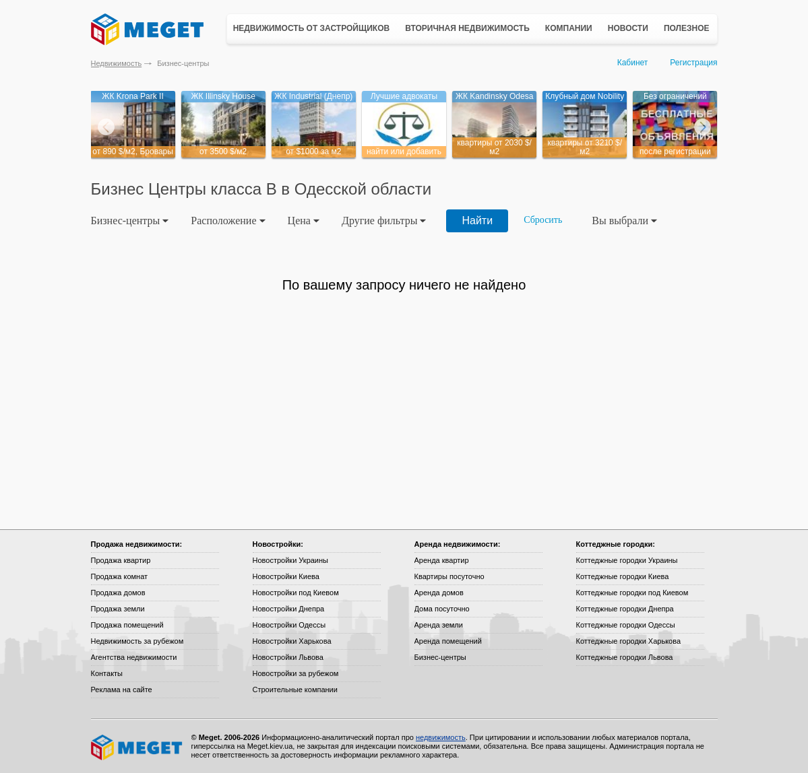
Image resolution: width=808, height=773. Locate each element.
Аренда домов (439, 593)
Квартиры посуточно (449, 576)
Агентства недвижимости (134, 657)
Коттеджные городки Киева (622, 576)
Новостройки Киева (286, 576)
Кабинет (632, 62)
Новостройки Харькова (292, 641)
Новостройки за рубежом (296, 673)
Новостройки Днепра (289, 609)
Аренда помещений (448, 641)
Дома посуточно (442, 609)
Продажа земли (118, 609)
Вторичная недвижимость (467, 28)
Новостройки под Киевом (296, 593)
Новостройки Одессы (289, 625)
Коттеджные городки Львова (624, 657)
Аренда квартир (441, 560)
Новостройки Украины (291, 560)
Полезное (687, 28)
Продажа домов (118, 593)
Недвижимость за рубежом (137, 641)
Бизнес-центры (440, 657)
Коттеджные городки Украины (627, 560)
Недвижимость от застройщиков (311, 28)
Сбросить (543, 220)
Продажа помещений (127, 625)
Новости (628, 28)
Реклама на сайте (121, 689)
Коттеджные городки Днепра (625, 609)
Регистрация (693, 62)
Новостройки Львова (288, 657)
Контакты (107, 673)
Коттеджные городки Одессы (625, 625)
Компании (568, 28)
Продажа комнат (119, 576)
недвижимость (441, 737)
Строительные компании (295, 689)
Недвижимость (116, 63)
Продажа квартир (121, 560)
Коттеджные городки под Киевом (632, 593)
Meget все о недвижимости (137, 747)
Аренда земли (438, 625)
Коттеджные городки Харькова (628, 641)
